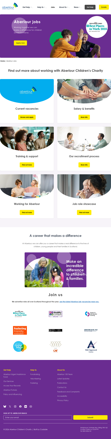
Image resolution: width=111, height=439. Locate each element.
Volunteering (35, 379)
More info (84, 117)
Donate (104, 7)
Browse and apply (26, 117)
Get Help (90, 7)
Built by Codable (40, 429)
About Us (61, 370)
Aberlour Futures (10, 390)
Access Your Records (11, 386)
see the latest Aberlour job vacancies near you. (79, 302)
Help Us (33, 370)
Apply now (20, 43)
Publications (62, 383)
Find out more (27, 165)
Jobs (53, 7)
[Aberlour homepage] (10, 7)
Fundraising (35, 374)
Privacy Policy (63, 400)
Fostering (34, 383)
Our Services (8, 381)
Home (2, 61)
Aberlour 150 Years (65, 374)
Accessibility (62, 396)
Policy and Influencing (12, 394)
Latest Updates (63, 379)
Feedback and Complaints (68, 392)
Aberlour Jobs (11, 61)
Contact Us (61, 387)
